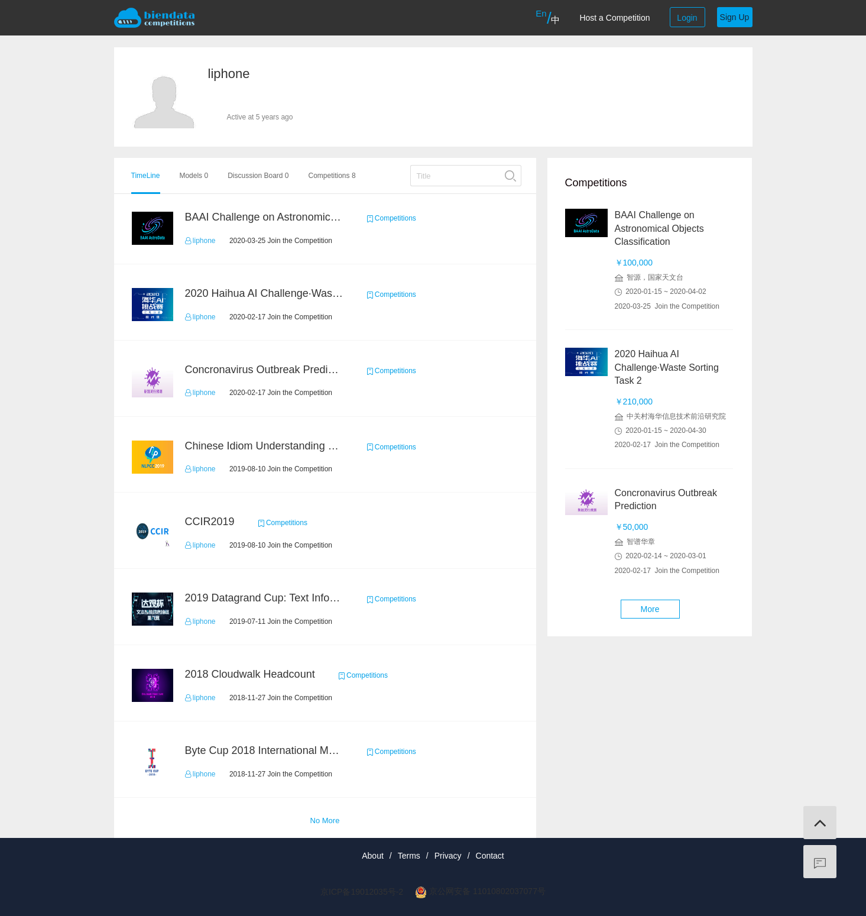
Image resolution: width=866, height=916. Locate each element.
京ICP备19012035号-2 (361, 891)
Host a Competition (614, 17)
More (650, 609)
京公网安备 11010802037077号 (487, 891)
